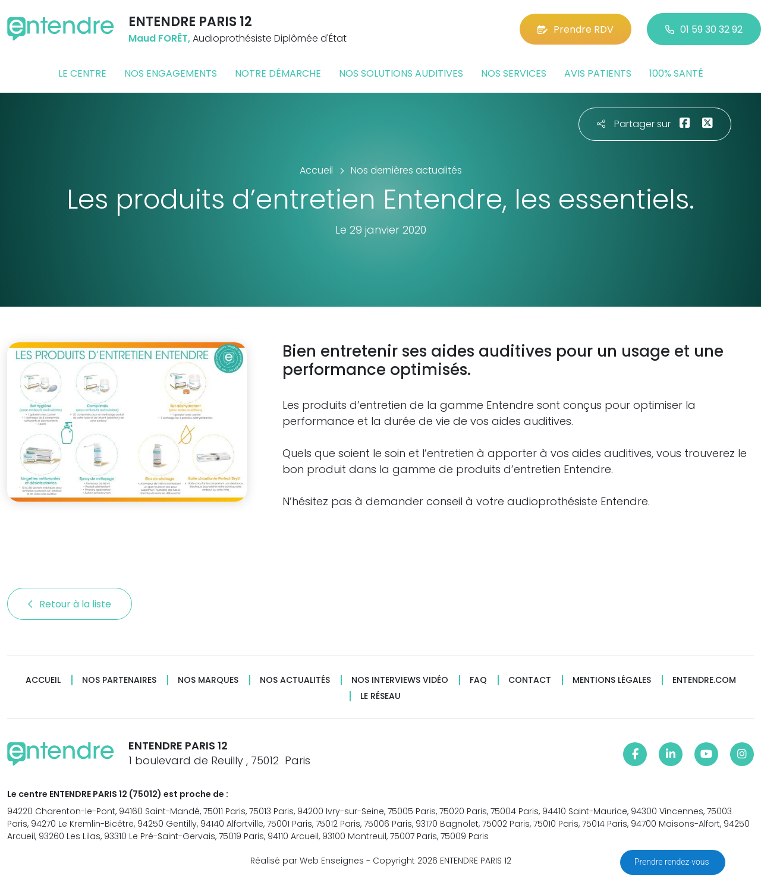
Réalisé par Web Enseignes (307, 861)
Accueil (43, 680)
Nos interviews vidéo (399, 680)
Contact (529, 680)
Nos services (513, 73)
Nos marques (208, 680)
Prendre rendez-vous (672, 862)
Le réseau (380, 696)
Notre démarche (278, 73)
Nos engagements (170, 73)
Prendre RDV (575, 29)
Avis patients (597, 73)
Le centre (82, 73)
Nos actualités (295, 680)
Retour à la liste (70, 604)
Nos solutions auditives (401, 73)
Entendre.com (704, 680)
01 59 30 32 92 (704, 29)
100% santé (676, 73)
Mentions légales (612, 680)
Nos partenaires (119, 680)
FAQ (478, 680)
